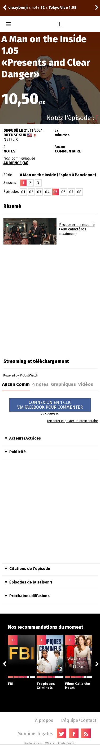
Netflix (10, 139)
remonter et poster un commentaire (72, 421)
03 (39, 192)
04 (47, 192)
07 (71, 192)
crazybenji (18, 7)
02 (31, 192)
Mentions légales (35, 733)
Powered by (20, 375)
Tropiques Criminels (50, 683)
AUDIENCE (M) (15, 163)
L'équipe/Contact (78, 720)
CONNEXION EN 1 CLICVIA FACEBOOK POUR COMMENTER (50, 405)
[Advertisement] (49, 300)
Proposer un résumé (77, 224)
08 (79, 192)
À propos (44, 720)
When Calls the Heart (78, 683)
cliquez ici (52, 413)
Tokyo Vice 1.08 (62, 7)
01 (23, 192)
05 (55, 192)
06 (63, 192)
